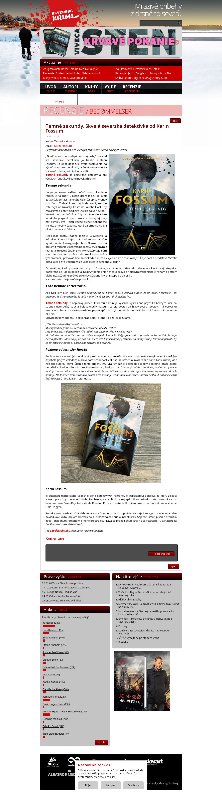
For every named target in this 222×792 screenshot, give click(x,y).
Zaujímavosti (59, 99)
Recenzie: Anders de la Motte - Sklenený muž (71, 73)
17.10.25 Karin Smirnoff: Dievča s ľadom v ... (66, 587)
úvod (50, 88)
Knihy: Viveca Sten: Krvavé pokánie (65, 78)
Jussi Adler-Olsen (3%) (56, 652)
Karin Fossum (63, 146)
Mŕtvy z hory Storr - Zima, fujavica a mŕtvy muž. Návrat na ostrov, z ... (148, 605)
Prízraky (122, 626)
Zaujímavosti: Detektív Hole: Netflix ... (138, 69)
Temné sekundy (64, 141)
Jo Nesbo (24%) (52, 622)
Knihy (91, 88)
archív (101, 742)
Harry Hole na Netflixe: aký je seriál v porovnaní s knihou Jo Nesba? (146, 613)
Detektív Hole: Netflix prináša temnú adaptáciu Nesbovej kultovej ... (144, 586)
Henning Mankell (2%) (55, 719)
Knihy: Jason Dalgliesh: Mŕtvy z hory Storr (141, 78)
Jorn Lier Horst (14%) (55, 696)
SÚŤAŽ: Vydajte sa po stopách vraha (138, 638)
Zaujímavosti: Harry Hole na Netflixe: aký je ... (71, 69)
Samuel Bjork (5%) (53, 659)
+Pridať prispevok (161, 553)
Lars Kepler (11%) (53, 630)
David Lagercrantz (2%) (56, 704)
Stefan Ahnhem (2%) (54, 645)
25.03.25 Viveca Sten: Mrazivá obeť (61, 600)
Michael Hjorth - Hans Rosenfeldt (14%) (65, 711)
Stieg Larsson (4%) (54, 637)
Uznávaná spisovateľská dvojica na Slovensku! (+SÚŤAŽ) (144, 632)
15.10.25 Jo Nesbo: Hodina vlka (59, 592)
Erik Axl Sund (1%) (53, 726)
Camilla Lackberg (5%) (56, 689)
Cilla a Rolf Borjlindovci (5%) (59, 667)
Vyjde (110, 88)
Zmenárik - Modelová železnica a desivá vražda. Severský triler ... (145, 620)
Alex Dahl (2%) (51, 674)
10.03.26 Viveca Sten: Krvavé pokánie (62, 583)
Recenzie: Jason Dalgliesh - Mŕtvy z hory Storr (144, 73)
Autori (70, 88)
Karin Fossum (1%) (54, 682)
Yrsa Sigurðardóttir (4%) (56, 733)
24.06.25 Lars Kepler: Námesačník (61, 596)
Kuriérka (123, 642)
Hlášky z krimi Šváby (129, 599)
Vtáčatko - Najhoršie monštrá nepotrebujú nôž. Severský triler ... (144, 593)
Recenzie (132, 88)
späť (175, 120)
